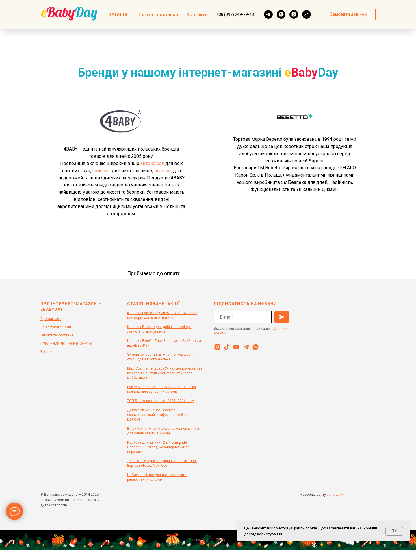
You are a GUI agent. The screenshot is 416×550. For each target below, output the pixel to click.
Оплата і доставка (157, 14)
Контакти (197, 14)
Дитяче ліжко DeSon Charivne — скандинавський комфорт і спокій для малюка (158, 414)
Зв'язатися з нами (55, 327)
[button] (348, 14)
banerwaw (335, 494)
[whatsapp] (281, 14)
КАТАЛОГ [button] (119, 14)
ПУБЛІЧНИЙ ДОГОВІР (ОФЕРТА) (66, 344)
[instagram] (293, 14)
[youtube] (236, 347)
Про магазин (50, 319)
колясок (101, 170)
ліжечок (163, 170)
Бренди (46, 352)
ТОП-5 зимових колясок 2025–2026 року (160, 401)
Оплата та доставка (56, 335)
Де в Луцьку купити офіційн (149, 461)
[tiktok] (306, 14)
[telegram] (268, 14)
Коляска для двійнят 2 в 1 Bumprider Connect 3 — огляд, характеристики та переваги (158, 447)
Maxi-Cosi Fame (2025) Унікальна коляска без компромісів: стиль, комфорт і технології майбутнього (164, 373)
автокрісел (152, 163)
